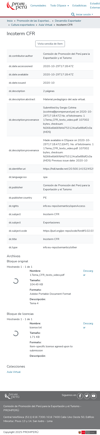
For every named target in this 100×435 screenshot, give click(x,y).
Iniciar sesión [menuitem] (83, 14)
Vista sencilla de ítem (50, 44)
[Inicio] (17, 5)
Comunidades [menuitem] (38, 5)
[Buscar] (73, 15)
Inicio (10, 21)
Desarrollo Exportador (68, 21)
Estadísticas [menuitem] (79, 5)
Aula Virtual (45, 25)
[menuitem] (59, 6)
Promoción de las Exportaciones (34, 21)
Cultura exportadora (22, 25)
